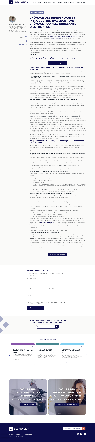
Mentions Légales (27, 434)
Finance (60, 2)
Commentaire (32, 278)
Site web (29, 295)
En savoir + (16, 363)
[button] (5, 436)
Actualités (33, 2)
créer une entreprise (55, 38)
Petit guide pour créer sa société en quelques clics (71, 349)
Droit (54, 2)
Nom (29, 288)
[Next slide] (86, 354)
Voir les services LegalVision (57, 63)
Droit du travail (36, 13)
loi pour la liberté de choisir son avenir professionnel (62, 36)
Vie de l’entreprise (69, 2)
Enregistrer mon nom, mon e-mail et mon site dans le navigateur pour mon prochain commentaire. (48, 303)
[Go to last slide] (9, 354)
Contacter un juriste (14, 434)
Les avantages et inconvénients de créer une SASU (23, 350)
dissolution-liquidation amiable (48, 222)
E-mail (51, 288)
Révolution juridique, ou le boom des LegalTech (47, 349)
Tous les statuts (80, 2)
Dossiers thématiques (44, 2)
